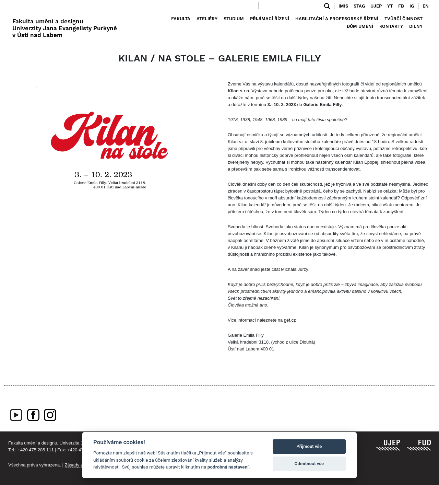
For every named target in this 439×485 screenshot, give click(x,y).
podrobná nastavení (228, 467)
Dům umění (360, 26)
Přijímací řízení (269, 18)
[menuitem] (424, 6)
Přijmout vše (309, 446)
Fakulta (180, 18)
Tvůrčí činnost (403, 18)
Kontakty (391, 26)
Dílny (416, 26)
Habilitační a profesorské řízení (336, 18)
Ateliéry (207, 18)
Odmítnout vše (309, 463)
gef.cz (290, 320)
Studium (234, 18)
